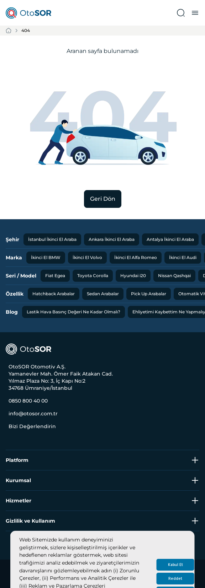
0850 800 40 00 (28, 401)
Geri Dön (102, 198)
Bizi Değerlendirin (32, 426)
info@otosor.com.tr (33, 413)
